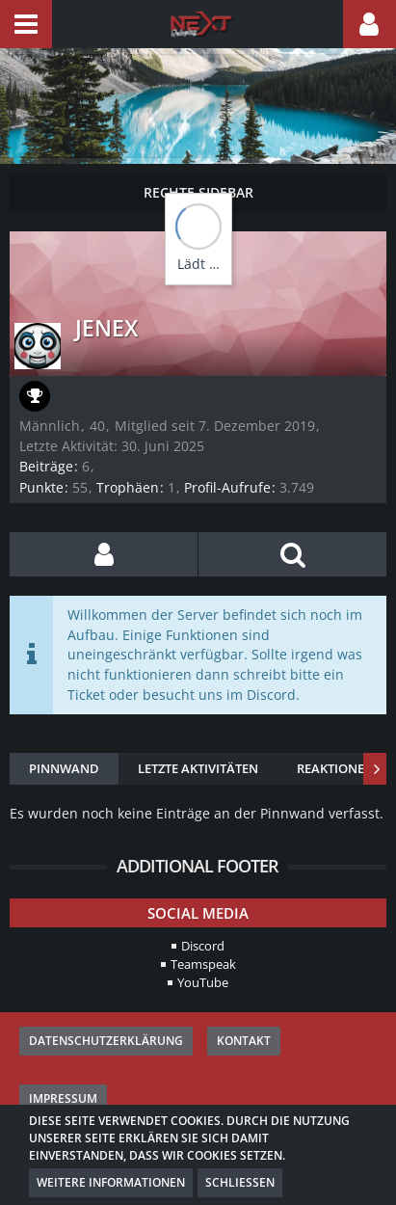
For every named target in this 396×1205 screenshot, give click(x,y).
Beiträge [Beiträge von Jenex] (46, 466)
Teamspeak (203, 964)
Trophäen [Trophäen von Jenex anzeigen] (127, 487)
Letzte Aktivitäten (198, 768)
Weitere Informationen (111, 1182)
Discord (202, 945)
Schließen (240, 1182)
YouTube (202, 982)
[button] (26, 24)
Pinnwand (64, 768)
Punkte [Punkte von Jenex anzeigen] (41, 487)
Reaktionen (335, 768)
